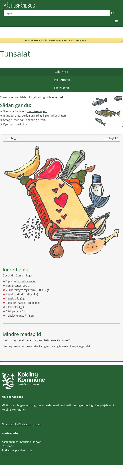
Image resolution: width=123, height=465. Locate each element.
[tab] (61, 72)
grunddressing (27, 281)
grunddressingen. (36, 111)
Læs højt (110, 138)
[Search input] (56, 13)
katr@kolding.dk (25, 446)
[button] (116, 21)
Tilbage (11, 138)
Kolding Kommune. (13, 454)
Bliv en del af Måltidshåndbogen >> (21, 424)
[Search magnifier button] (113, 13)
